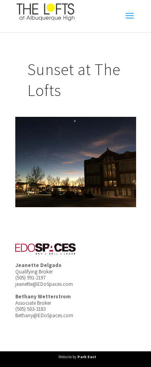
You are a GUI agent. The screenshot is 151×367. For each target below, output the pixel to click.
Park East (86, 356)
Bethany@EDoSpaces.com (44, 315)
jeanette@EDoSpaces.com (44, 284)
